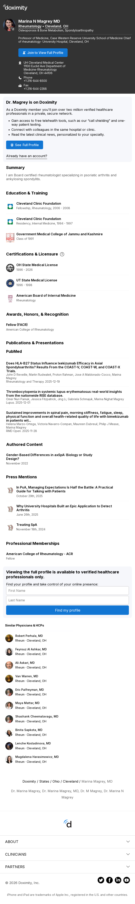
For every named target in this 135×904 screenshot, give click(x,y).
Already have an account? (26, 156)
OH (65, 26)
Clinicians (67, 854)
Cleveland (53, 26)
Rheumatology (29, 26)
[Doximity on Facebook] (109, 880)
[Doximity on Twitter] (101, 880)
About (67, 842)
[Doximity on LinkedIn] (118, 880)
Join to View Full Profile (43, 53)
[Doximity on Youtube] (126, 880)
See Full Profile (26, 145)
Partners (67, 867)
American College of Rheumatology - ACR (39, 554)
